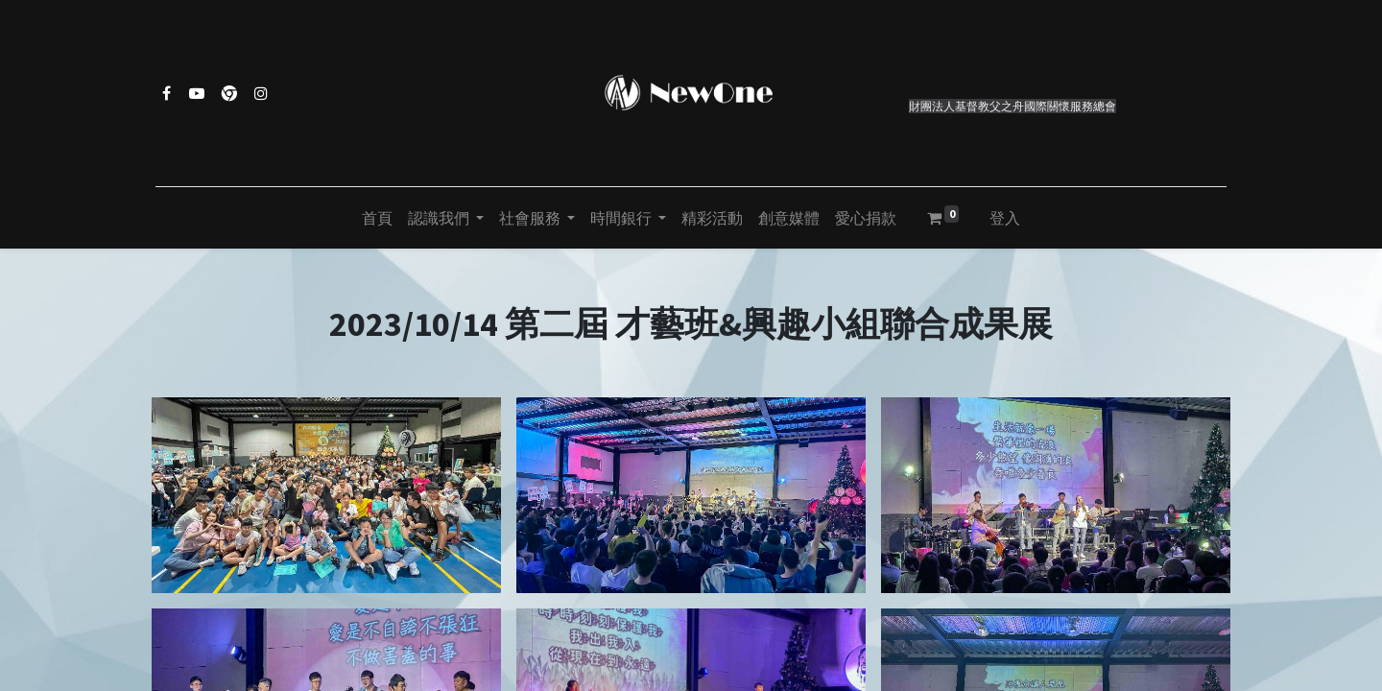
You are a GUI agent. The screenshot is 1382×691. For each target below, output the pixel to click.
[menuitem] (377, 218)
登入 (1004, 217)
